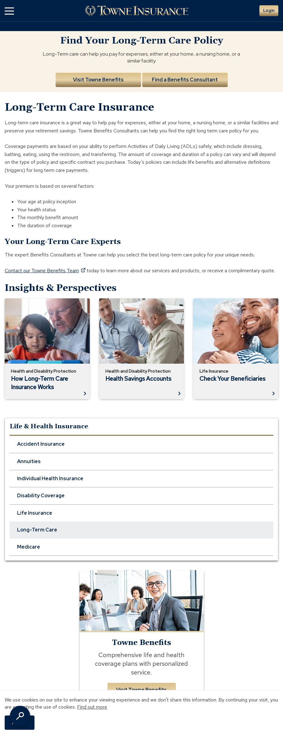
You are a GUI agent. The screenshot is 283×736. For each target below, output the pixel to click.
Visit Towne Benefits (98, 79)
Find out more (92, 707)
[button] (9, 11)
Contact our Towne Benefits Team (45, 270)
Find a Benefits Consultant (185, 79)
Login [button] (269, 10)
